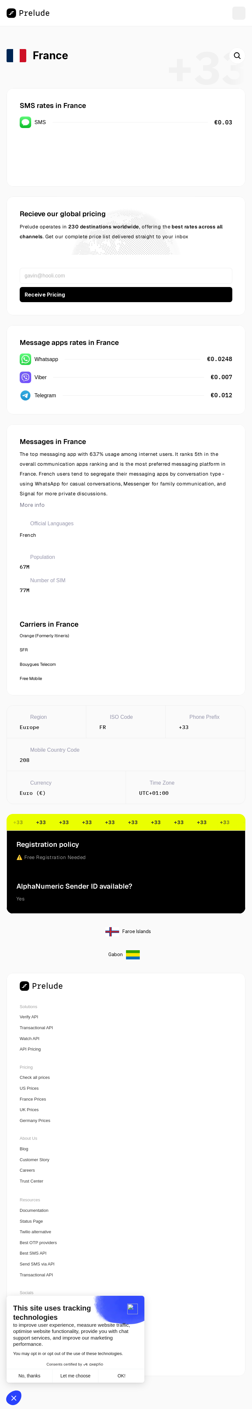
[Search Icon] (237, 55)
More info (32, 505)
